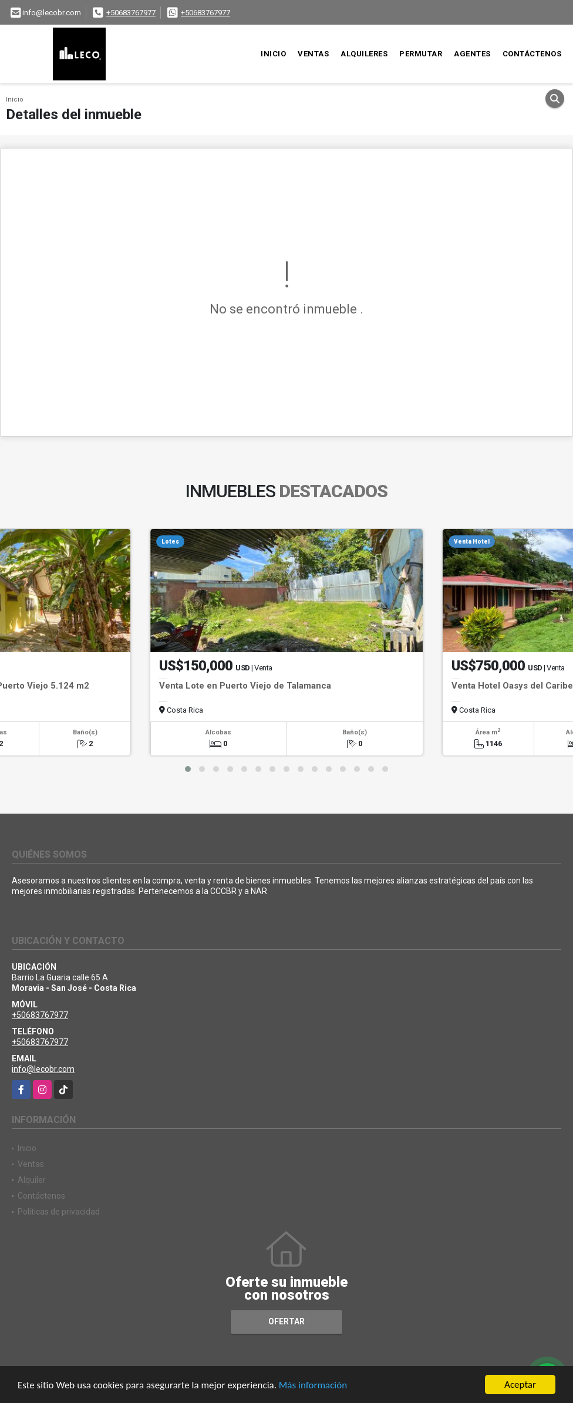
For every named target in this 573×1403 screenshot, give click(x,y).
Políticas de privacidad (59, 1211)
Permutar (420, 53)
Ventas (313, 53)
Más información (313, 1386)
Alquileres (364, 53)
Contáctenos (532, 53)
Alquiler (32, 1180)
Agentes (472, 53)
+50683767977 (131, 12)
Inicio (273, 53)
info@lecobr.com (43, 1069)
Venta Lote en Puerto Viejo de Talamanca (245, 685)
